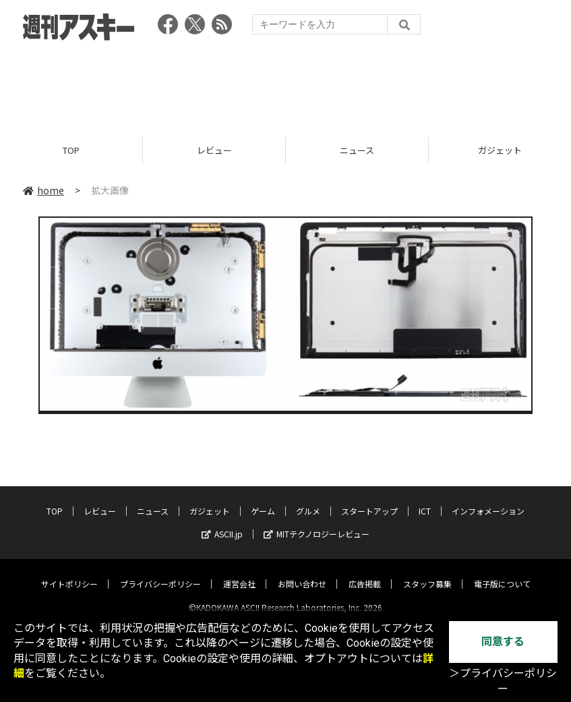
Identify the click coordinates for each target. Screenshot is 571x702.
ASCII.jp (222, 522)
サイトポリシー (69, 572)
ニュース (357, 150)
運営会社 (239, 572)
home (43, 190)
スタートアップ (369, 499)
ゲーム (263, 499)
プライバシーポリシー (160, 572)
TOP (71, 150)
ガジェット (209, 499)
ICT (425, 499)
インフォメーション (488, 499)
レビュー (214, 150)
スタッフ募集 (427, 572)
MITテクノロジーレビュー (316, 522)
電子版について (502, 572)
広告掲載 (365, 572)
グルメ (308, 499)
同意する (502, 641)
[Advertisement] (285, 84)
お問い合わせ (302, 572)
